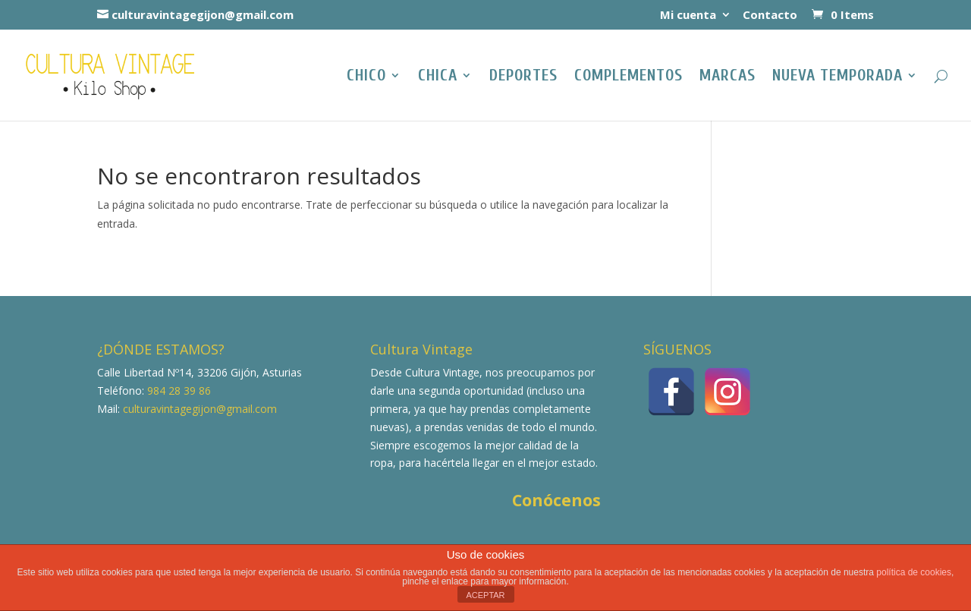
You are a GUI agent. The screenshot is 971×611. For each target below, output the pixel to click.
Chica (437, 77)
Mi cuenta (688, 15)
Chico (366, 77)
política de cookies (913, 572)
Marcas (727, 77)
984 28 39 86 (177, 390)
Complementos (628, 77)
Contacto (770, 15)
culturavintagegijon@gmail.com (198, 409)
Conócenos (556, 500)
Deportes (523, 77)
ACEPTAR (485, 595)
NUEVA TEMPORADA (837, 77)
